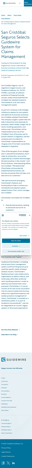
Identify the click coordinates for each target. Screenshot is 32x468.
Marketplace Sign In (6, 430)
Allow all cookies (16, 240)
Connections (4, 384)
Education (4, 394)
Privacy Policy (6, 448)
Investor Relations (6, 397)
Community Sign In (6, 423)
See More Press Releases (9, 330)
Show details (23, 235)
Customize (16, 246)
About (9, 15)
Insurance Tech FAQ (6, 400)
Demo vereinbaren (28, 3)
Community (4, 381)
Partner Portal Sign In (6, 433)
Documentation (5, 391)
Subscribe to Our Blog (8, 334)
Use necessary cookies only (16, 251)
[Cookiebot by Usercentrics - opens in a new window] (19, 215)
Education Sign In (6, 426)
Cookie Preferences (7, 456)
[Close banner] (29, 215)
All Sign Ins (6, 420)
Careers (3, 378)
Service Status (4, 410)
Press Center (17, 15)
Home (3, 15)
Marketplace (4, 404)
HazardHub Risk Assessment (8, 407)
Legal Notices (6, 452)
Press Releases (5, 18)
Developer (4, 388)
